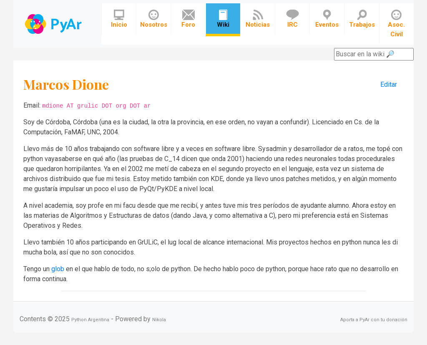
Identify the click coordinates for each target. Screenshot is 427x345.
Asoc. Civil (396, 24)
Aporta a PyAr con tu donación (373, 319)
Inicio (119, 19)
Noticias (258, 19)
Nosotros (153, 19)
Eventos (327, 19)
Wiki (223, 19)
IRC (292, 19)
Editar (388, 84)
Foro (188, 19)
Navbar (54, 24)
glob (57, 269)
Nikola (159, 319)
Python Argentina (90, 319)
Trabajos (362, 19)
